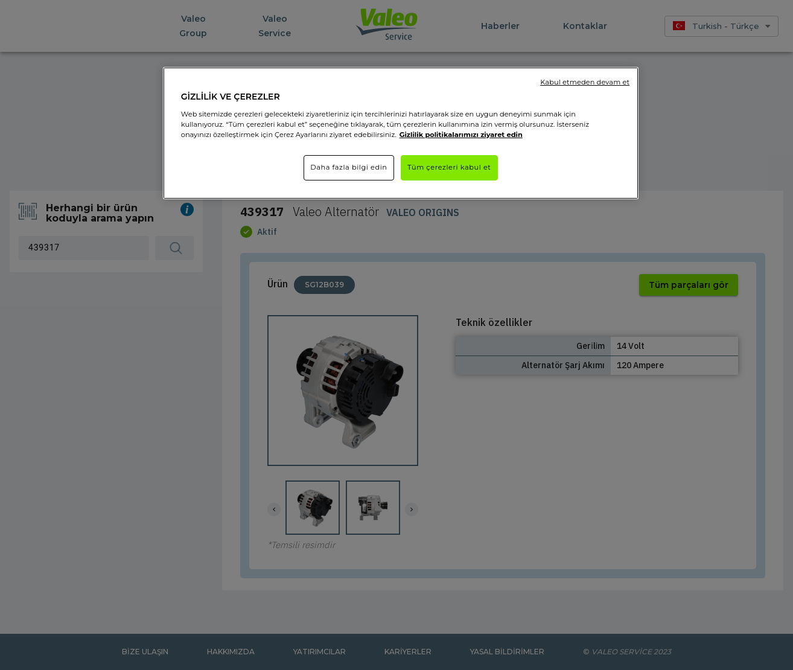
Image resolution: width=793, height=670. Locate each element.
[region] (401, 133)
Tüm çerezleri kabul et (449, 167)
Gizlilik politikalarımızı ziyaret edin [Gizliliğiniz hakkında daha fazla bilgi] (461, 134)
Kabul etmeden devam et (584, 82)
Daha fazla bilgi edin (348, 167)
